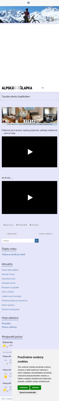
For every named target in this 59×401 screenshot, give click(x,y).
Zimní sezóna (8, 305)
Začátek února (9, 283)
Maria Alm (11, 233)
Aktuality (35, 225)
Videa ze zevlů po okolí (13, 254)
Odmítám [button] (35, 387)
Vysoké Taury (8, 274)
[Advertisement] (29, 53)
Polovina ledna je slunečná (14, 300)
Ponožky (6, 323)
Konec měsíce (46, 233)
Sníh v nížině (8, 291)
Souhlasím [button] (24, 387)
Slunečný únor (9, 278)
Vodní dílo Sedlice (10, 269)
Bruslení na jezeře (10, 287)
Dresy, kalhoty (9, 326)
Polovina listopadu (11, 309)
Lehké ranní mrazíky (11, 296)
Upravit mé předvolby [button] (28, 392)
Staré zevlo (9, 225)
